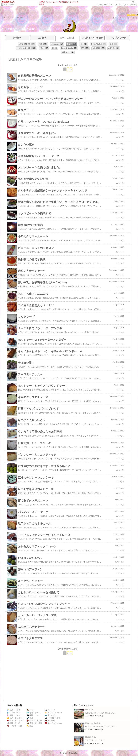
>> (105, 5)
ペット (31, 710)
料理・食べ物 (9, 4)
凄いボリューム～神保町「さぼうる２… (100, 726)
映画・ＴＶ (32, 715)
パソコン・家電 (52, 718)
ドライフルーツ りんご (94, 740)
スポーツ (50, 710)
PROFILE (19, 18)
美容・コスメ (13, 715)
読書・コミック (34, 720)
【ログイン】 (132, 18)
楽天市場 (133, 5)
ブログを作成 (123, 5)
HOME (3, 18)
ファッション (13, 713)
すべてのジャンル (53, 723)
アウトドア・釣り (53, 713)
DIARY (10, 18)
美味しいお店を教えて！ (94, 723)
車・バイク (51, 715)
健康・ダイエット (15, 718)
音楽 (30, 718)
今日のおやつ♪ (90, 737)
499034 (131, 15)
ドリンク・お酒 (14, 726)
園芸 (30, 726)
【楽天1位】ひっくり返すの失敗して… (100, 713)
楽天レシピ (88, 710)
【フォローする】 (119, 18)
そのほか (50, 720)
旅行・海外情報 (34, 723)
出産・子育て (13, 710)
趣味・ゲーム (33, 713)
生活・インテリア (15, 720)
